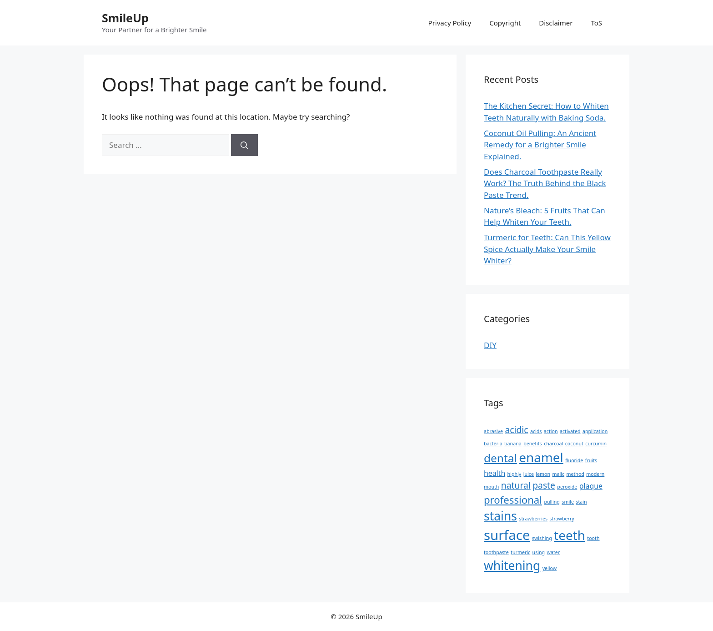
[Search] (244, 145)
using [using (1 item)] (538, 552)
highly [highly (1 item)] (514, 474)
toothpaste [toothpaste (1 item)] (496, 552)
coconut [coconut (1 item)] (574, 443)
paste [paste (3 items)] (543, 485)
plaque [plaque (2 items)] (591, 486)
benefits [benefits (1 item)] (532, 443)
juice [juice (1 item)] (528, 474)
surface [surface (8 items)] (507, 535)
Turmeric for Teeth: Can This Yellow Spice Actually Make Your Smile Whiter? (547, 249)
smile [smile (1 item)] (568, 502)
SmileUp (125, 17)
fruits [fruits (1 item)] (591, 460)
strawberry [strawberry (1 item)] (561, 518)
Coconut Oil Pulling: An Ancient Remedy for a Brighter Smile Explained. (540, 145)
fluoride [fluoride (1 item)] (574, 460)
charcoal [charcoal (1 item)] (553, 443)
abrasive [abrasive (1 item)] (493, 431)
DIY (490, 345)
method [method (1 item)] (575, 474)
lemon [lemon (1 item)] (543, 474)
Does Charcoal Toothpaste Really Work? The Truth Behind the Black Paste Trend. (545, 183)
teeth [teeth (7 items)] (569, 535)
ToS (596, 22)
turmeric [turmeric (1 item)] (520, 552)
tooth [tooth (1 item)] (593, 538)
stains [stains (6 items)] (500, 516)
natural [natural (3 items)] (516, 485)
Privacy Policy (450, 22)
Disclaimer (555, 22)
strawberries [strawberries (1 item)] (533, 518)
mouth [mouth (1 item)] (491, 487)
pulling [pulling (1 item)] (552, 502)
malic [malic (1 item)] (558, 474)
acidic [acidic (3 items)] (516, 430)
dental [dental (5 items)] (500, 457)
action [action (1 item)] (551, 431)
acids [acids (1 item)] (536, 431)
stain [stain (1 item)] (581, 502)
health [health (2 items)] (494, 473)
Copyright (505, 22)
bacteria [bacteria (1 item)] (493, 443)
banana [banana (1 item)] (513, 443)
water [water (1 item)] (553, 552)
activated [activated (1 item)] (570, 431)
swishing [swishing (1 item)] (542, 538)
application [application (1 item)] (595, 431)
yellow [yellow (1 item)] (549, 568)
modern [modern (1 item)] (595, 474)
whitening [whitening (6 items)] (512, 565)
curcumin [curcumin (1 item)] (596, 443)
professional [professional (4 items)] (513, 499)
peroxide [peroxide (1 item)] (567, 487)
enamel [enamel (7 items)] (541, 457)
